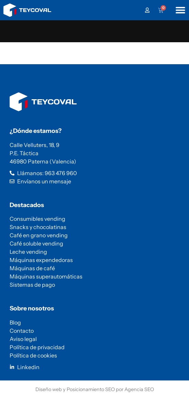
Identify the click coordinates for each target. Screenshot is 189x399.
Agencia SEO (139, 389)
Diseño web (48, 389)
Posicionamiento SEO (91, 389)
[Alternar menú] (180, 10)
